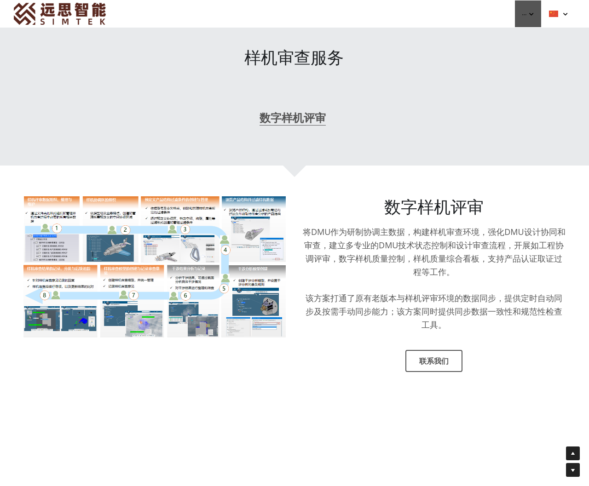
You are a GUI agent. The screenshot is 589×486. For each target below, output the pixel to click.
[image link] (60, 13)
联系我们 (434, 364)
